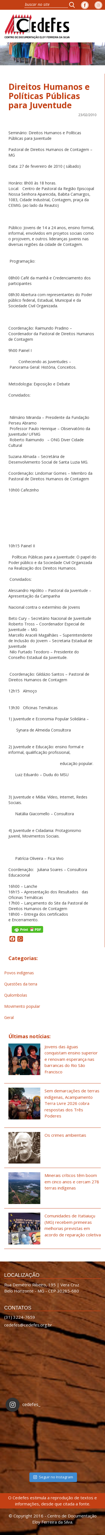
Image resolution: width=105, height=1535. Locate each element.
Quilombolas (15, 995)
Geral (9, 1017)
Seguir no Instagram (53, 1476)
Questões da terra (20, 984)
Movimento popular (22, 1006)
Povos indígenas (19, 972)
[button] (73, 4)
